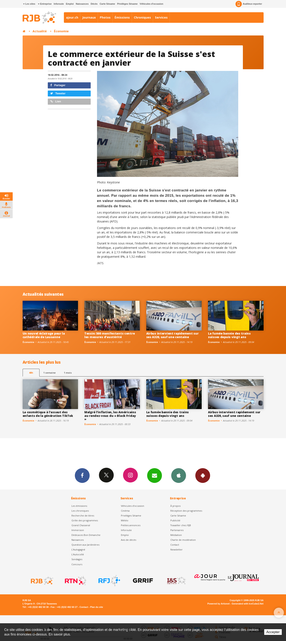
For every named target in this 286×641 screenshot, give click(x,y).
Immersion (77, 530)
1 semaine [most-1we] (49, 372)
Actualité (40, 31)
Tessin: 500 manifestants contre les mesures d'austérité (109, 335)
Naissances (82, 4)
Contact (174, 544)
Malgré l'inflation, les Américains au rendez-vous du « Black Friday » (110, 415)
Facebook (82, 475)
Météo (124, 520)
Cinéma (125, 510)
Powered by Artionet (218, 603)
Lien (55, 101)
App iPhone (178, 475)
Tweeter (58, 93)
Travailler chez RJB (180, 525)
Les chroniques (80, 510)
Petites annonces (130, 525)
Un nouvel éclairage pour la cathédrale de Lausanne (44, 335)
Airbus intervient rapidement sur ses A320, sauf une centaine (172, 335)
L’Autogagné (78, 549)
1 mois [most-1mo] (68, 372)
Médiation (176, 535)
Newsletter (176, 549)
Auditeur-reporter (248, 4)
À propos (175, 505)
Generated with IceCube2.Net (247, 603)
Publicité (175, 520)
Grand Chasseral (80, 525)
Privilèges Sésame (127, 4)
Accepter (273, 632)
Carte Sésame (107, 4)
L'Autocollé (77, 554)
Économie (61, 31)
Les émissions (79, 505)
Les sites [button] (29, 4)
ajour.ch (72, 17)
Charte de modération (183, 539)
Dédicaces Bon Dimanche (85, 535)
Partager (57, 85)
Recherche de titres (82, 515)
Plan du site (96, 607)
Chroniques (142, 17)
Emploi (70, 4)
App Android (202, 475)
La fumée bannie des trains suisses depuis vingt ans (229, 335)
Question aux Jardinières (85, 544)
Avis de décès (128, 539)
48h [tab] (31, 372)
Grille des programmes (84, 520)
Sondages (76, 559)
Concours (76, 564)
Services (161, 17)
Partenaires (176, 530)
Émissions (122, 17)
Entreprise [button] (45, 4)
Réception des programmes (186, 510)
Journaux (89, 17)
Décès (94, 4)
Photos (105, 17)
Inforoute (59, 4)
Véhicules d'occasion (151, 4)
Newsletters (154, 475)
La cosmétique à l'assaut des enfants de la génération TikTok (48, 414)
